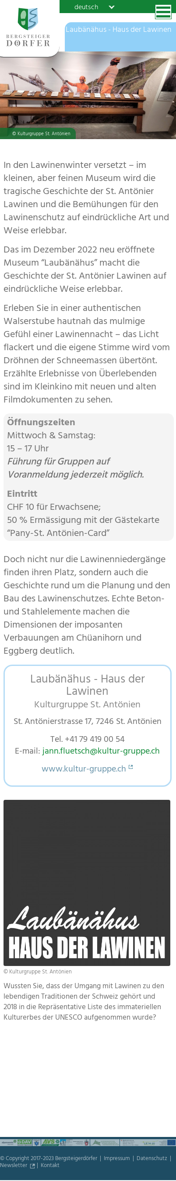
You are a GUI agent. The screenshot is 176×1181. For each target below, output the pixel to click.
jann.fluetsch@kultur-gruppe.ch (101, 752)
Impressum (117, 1159)
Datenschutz (153, 1159)
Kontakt (50, 1166)
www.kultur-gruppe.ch (84, 770)
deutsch (86, 7)
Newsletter (14, 1166)
